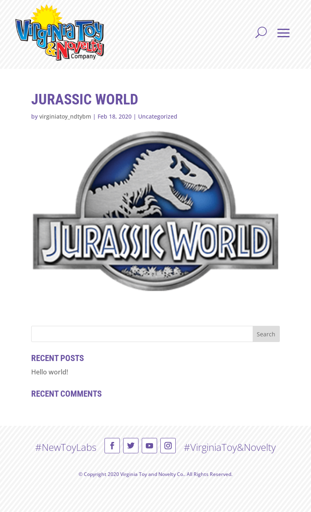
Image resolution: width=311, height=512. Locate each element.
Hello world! (49, 372)
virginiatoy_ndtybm (65, 116)
